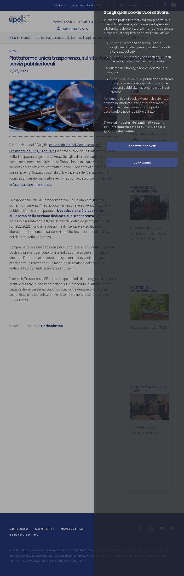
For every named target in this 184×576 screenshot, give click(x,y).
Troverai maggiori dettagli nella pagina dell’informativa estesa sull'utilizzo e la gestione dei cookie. (135, 127)
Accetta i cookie (142, 146)
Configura (142, 162)
